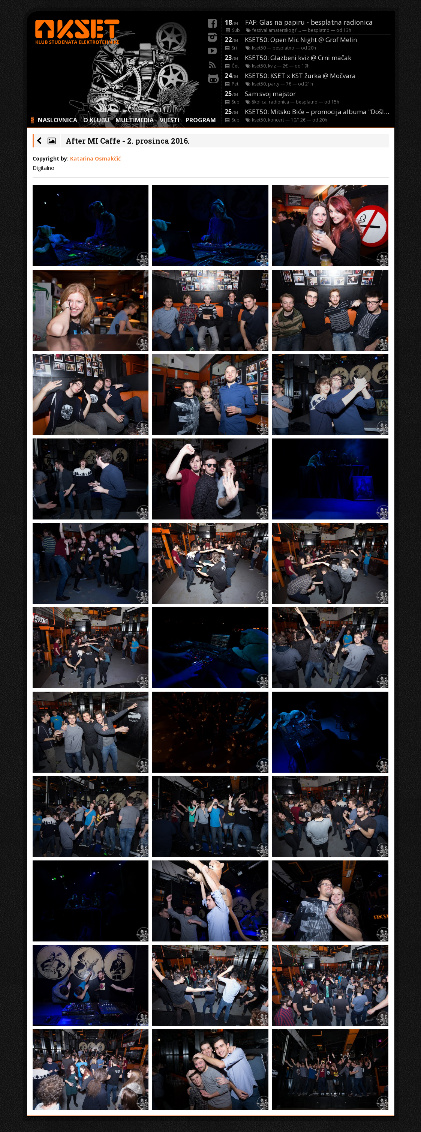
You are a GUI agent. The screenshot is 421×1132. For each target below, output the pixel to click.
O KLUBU (96, 120)
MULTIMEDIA (134, 120)
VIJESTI (170, 120)
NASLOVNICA (57, 120)
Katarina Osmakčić (95, 158)
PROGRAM (201, 120)
